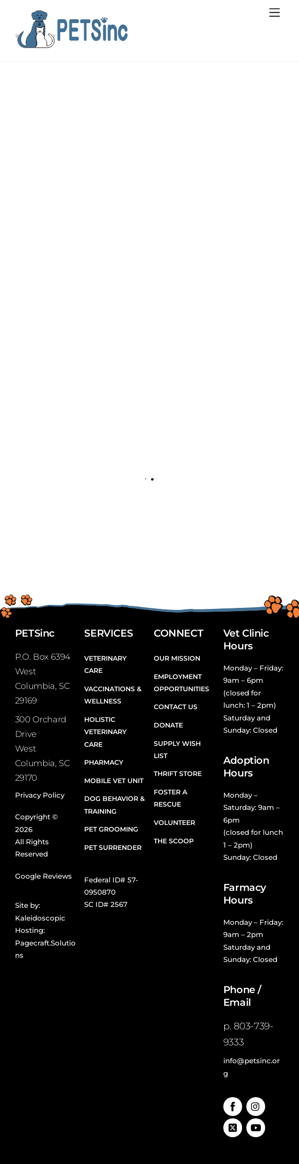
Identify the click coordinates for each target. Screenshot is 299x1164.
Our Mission (177, 658)
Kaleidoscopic (40, 917)
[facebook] (232, 1105)
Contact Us (175, 707)
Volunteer (174, 822)
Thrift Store (178, 773)
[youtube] (255, 1127)
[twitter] (232, 1127)
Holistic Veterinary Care (105, 732)
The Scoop (174, 841)
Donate (168, 725)
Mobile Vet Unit (113, 780)
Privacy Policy (39, 795)
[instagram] (255, 1105)
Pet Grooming (111, 829)
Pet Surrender (113, 847)
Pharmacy (103, 762)
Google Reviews (43, 876)
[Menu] (274, 13)
